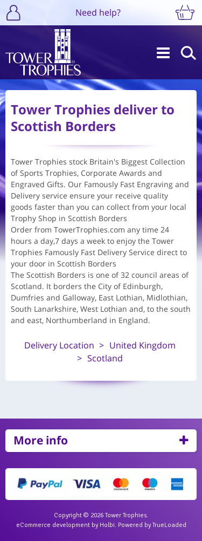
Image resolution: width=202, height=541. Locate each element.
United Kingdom (142, 345)
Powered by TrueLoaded (152, 525)
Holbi (107, 525)
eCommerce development (53, 525)
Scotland (105, 358)
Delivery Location (59, 345)
